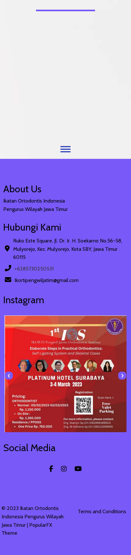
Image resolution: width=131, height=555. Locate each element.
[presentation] (9, 376)
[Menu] (65, 149)
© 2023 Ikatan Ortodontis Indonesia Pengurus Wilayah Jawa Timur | (33, 516)
